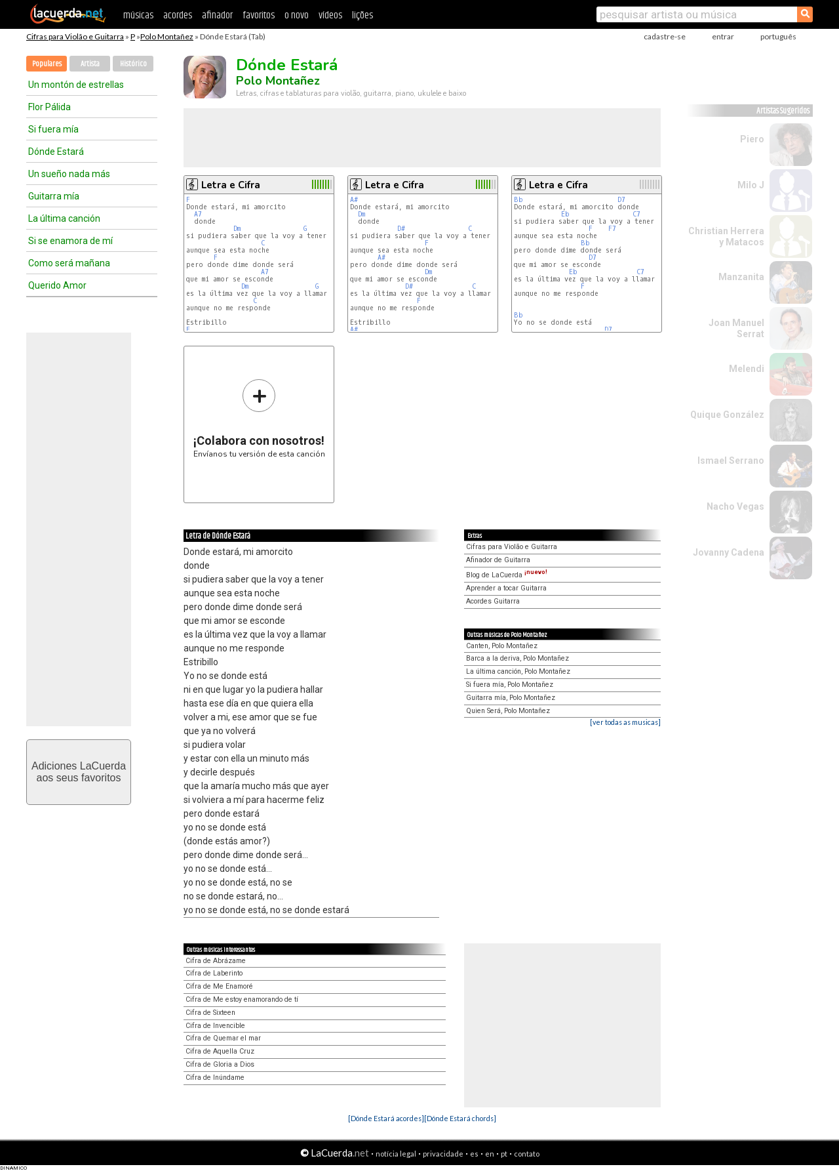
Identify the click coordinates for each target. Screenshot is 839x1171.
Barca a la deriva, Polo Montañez (517, 658)
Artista (90, 64)
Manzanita (741, 277)
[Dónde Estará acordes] (386, 1118)
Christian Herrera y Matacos (726, 236)
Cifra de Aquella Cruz (219, 1051)
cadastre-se (665, 36)
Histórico (133, 64)
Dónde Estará (56, 151)
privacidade (443, 1153)
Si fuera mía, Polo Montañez (509, 684)
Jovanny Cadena (728, 552)
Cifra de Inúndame (214, 1077)
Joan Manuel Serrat (736, 328)
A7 (198, 214)
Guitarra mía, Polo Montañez (510, 697)
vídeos (330, 15)
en (489, 1153)
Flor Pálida (49, 107)
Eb (565, 214)
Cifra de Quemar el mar (223, 1038)
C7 (636, 214)
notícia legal (396, 1153)
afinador (217, 15)
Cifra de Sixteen (210, 1012)
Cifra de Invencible (215, 1025)
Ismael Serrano (730, 460)
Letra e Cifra (230, 185)
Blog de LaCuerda (506, 575)
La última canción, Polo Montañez (518, 671)
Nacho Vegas (735, 506)
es (474, 1153)
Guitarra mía (53, 196)
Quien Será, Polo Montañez (508, 711)
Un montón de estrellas (76, 84)
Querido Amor (57, 285)
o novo (296, 15)
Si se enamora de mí (70, 241)
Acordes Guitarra (493, 601)
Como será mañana (69, 263)
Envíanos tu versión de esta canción (259, 418)
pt (504, 1153)
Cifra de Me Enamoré (219, 986)
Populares (47, 64)
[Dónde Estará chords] (460, 1118)
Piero (752, 139)
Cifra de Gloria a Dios (219, 1064)
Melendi (746, 368)
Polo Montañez (166, 36)
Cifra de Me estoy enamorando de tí (241, 999)
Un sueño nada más (69, 174)
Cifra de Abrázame (215, 960)
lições (362, 15)
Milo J (750, 185)
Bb (518, 199)
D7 (621, 199)
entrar (723, 36)
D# (401, 228)
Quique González (727, 414)
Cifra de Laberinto (214, 973)
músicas (138, 15)
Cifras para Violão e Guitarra (75, 36)
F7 (612, 228)
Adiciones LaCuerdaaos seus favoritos (78, 771)
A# (354, 199)
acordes (177, 15)
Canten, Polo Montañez (501, 646)
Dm (237, 228)
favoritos (259, 15)
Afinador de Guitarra (498, 560)
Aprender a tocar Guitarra (506, 588)
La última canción (64, 218)
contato (526, 1153)
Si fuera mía (53, 129)
